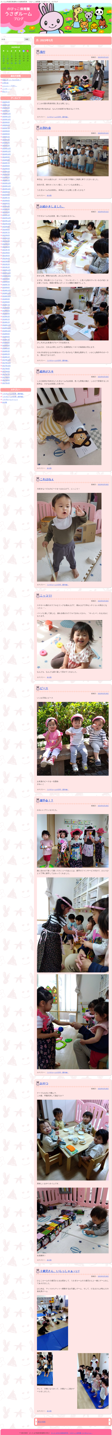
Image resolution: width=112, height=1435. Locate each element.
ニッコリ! (46, 595)
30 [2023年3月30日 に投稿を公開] (16, 63)
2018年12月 (6, 325)
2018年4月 (6, 348)
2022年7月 (6, 232)
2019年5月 (6, 311)
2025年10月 (6, 119)
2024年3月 (6, 174)
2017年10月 (6, 366)
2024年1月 (6, 180)
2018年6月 (6, 342)
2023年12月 (6, 183)
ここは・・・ (7, 88)
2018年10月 (6, 331)
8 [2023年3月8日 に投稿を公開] (11, 56)
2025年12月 (6, 114)
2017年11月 (6, 363)
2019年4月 (6, 313)
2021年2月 (6, 264)
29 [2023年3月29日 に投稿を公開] (12, 63)
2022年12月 (6, 218)
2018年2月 (6, 354)
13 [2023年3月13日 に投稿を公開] (4, 58)
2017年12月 (6, 360)
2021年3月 (6, 261)
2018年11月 (6, 328)
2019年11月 (6, 293)
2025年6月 (6, 131)
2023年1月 (6, 215)
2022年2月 (6, 247)
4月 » (10, 68)
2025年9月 (6, 122)
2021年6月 (6, 253)
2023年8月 (6, 195)
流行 (42, 51)
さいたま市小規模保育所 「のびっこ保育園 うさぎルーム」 (72, 1433)
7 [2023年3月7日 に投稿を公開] (7, 56)
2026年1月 (6, 111)
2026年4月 (6, 102)
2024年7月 (6, 163)
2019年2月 (6, 319)
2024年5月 (6, 169)
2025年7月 (6, 128)
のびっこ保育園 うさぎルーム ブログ (56, 18)
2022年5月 (6, 238)
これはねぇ (47, 479)
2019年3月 (6, 316)
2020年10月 (6, 276)
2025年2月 (6, 143)
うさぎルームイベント (10, 399)
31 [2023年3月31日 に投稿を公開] (20, 63)
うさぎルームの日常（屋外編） (58, 789)
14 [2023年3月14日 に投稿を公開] (8, 58)
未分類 (49, 195)
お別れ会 (45, 127)
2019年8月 (6, 302)
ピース (44, 688)
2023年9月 (6, 192)
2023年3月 (6, 209)
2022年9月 (6, 227)
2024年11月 (6, 151)
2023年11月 (6, 186)
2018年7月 (6, 340)
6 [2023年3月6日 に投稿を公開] (3, 56)
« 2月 (4, 68)
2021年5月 (6, 256)
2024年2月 (6, 177)
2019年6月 (6, 308)
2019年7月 (6, 305)
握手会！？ (46, 800)
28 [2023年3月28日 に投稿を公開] (8, 63)
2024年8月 (6, 160)
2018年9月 (6, 334)
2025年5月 (6, 134)
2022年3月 (6, 244)
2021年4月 (6, 258)
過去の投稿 (41, 1422)
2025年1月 (6, 145)
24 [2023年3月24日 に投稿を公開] (20, 61)
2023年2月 (6, 212)
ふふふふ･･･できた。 (9, 86)
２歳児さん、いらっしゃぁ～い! (59, 1271)
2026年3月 (6, 105)
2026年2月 (6, 108)
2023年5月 (6, 203)
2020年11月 (6, 273)
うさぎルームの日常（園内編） (58, 117)
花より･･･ (5, 91)
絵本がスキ (47, 371)
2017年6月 (6, 377)
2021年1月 (6, 267)
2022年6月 (6, 235)
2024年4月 (6, 171)
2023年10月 (6, 189)
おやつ (44, 1083)
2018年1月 (6, 357)
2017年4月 (6, 383)
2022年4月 (6, 241)
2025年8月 (6, 125)
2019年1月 (6, 322)
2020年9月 (6, 279)
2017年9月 (6, 369)
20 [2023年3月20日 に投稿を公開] (4, 61)
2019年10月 (6, 296)
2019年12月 (6, 290)
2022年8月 (6, 229)
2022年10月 (6, 224)
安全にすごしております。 (11, 80)
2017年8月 (6, 371)
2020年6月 (6, 287)
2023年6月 (6, 200)
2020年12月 (6, 270)
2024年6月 (6, 166)
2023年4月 (6, 206)
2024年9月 (6, 157)
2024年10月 (6, 154)
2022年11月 (6, 221)
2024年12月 (6, 148)
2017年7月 (6, 374)
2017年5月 (6, 380)
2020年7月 (6, 284)
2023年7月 (6, 198)
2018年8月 (6, 337)
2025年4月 (6, 137)
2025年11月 (6, 116)
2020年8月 (6, 282)
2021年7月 (6, 250)
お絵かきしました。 (52, 206)
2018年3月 (6, 351)
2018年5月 (6, 345)
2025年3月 (6, 140)
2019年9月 (6, 299)
